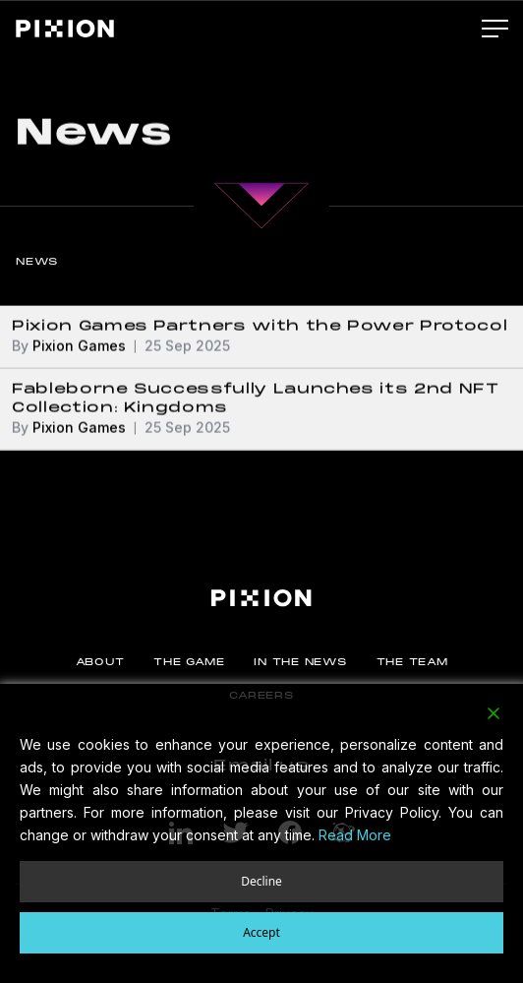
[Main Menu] (495, 29)
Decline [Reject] (261, 881)
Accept (261, 932)
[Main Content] (261, 198)
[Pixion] (65, 28)
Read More (355, 835)
